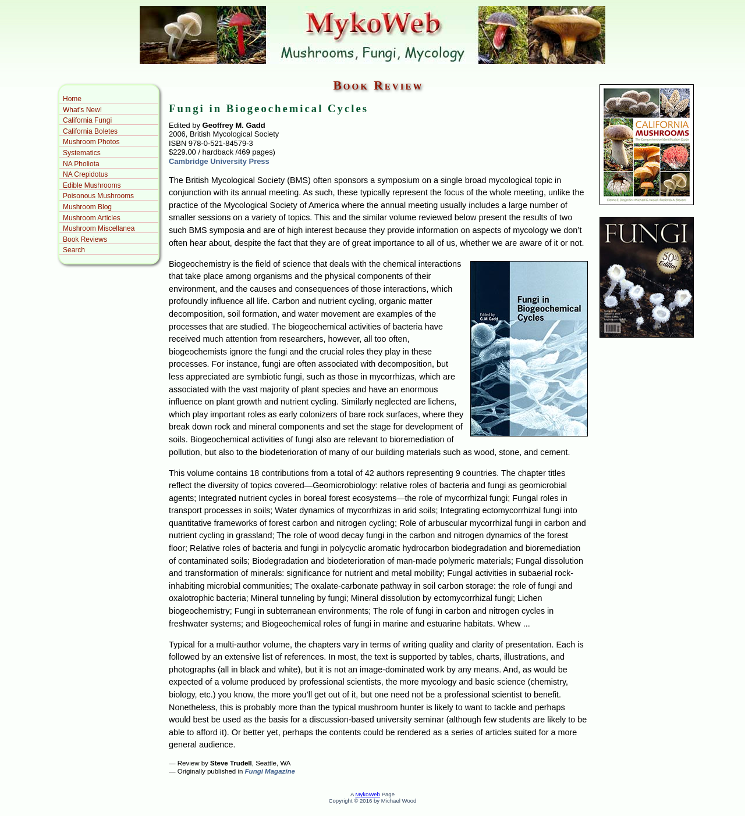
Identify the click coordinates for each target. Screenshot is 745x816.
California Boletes (90, 131)
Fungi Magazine (270, 771)
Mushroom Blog (87, 207)
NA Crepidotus (85, 174)
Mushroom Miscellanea (98, 228)
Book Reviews (85, 239)
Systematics (82, 153)
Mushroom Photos (91, 142)
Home (72, 99)
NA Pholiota (81, 164)
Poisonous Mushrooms (98, 196)
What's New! (82, 110)
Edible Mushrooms (91, 185)
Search (74, 250)
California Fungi (87, 120)
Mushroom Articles (91, 218)
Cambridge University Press (219, 161)
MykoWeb (367, 794)
